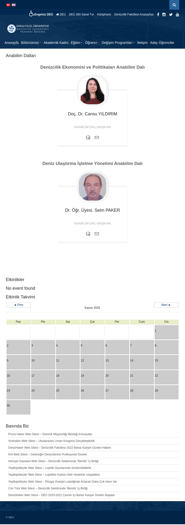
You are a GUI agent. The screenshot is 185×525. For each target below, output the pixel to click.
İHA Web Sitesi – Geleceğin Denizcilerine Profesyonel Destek (47, 455)
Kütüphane (104, 14)
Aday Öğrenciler (162, 43)
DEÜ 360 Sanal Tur (81, 14)
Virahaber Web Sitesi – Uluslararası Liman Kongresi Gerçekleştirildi (51, 441)
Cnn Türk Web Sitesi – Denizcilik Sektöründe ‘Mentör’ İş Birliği (48, 489)
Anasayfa (12, 43)
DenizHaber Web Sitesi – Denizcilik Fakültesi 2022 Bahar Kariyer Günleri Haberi (59, 448)
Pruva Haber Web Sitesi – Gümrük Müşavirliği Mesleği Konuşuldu (50, 435)
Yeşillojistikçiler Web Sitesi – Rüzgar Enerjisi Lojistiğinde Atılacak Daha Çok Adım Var (62, 482)
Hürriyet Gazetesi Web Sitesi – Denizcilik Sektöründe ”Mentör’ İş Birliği (53, 462)
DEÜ (61, 14)
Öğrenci (91, 43)
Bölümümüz (30, 43)
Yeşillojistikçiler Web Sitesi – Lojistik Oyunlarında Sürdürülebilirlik (49, 468)
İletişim (142, 43)
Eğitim (75, 43)
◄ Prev (18, 305)
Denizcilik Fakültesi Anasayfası (134, 14)
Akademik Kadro (56, 43)
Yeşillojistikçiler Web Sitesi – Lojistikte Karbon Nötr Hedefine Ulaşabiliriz (54, 475)
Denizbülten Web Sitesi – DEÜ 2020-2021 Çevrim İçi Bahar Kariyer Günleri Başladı (61, 496)
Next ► (166, 305)
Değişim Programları (117, 43)
